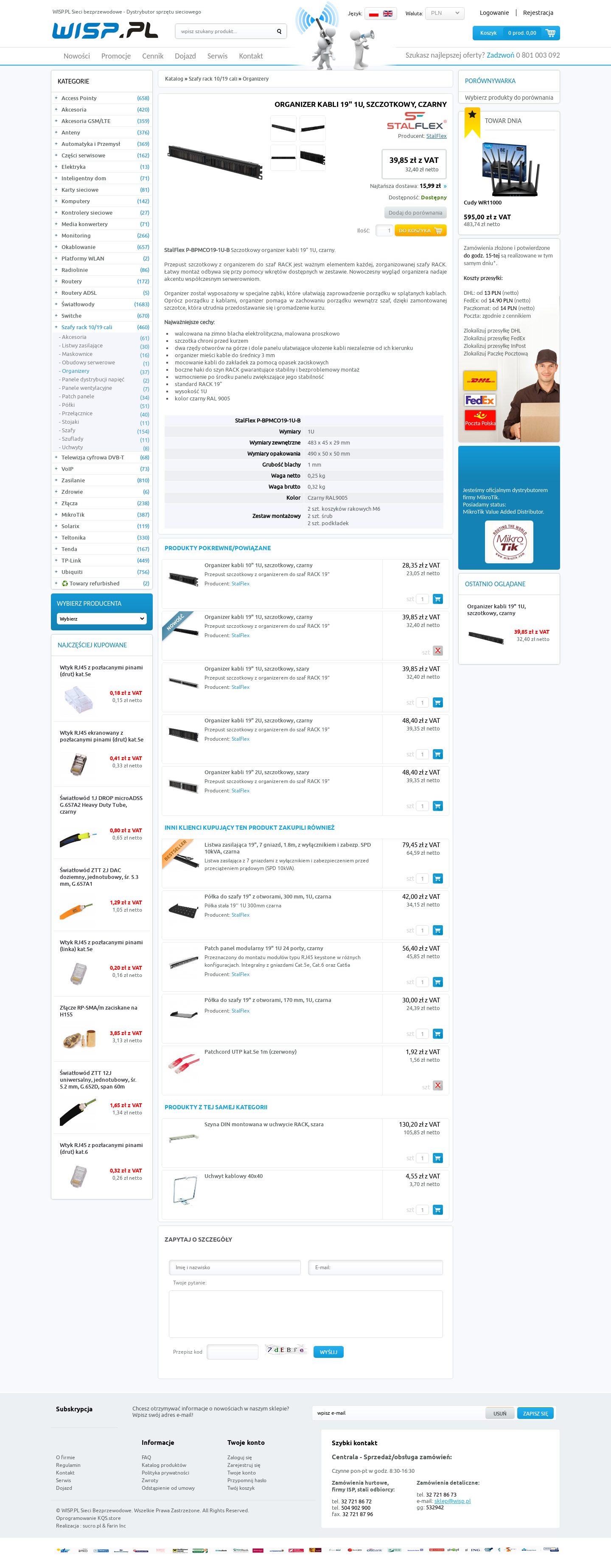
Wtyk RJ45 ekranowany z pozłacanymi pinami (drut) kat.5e (101, 736)
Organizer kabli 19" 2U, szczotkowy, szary (257, 772)
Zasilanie (105, 480)
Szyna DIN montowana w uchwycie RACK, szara (264, 1124)
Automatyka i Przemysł (105, 143)
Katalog (174, 79)
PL (374, 13)
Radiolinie (105, 269)
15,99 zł (430, 186)
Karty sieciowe (105, 189)
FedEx (480, 400)
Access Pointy (105, 98)
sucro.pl (92, 1525)
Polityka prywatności (165, 1472)
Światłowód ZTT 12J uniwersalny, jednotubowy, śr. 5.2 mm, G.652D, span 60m (98, 1079)
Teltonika (105, 537)
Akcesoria (105, 109)
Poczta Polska (480, 420)
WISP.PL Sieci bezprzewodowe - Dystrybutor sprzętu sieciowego (127, 11)
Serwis (217, 56)
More (137, 712)
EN (388, 13)
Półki (105, 405)
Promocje (116, 56)
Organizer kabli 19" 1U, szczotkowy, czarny (259, 616)
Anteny (105, 132)
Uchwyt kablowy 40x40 (234, 1175)
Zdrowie (105, 491)
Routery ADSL (105, 292)
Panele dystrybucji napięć (105, 379)
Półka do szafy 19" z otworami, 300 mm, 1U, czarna (268, 896)
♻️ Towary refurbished (105, 583)
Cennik (153, 56)
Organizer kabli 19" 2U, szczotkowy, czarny (259, 720)
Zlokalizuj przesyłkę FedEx (494, 338)
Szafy (105, 430)
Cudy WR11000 (483, 202)
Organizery (105, 371)
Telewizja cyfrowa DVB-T (105, 457)
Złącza (105, 503)
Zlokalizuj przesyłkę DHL (492, 330)
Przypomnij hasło (246, 1480)
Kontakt (251, 56)
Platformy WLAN (105, 258)
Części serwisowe (105, 155)
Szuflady (105, 439)
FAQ (146, 1457)
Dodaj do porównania (416, 212)
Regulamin (68, 1465)
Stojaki (105, 422)
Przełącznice (105, 413)
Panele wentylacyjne (105, 388)
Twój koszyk (241, 1488)
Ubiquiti (105, 571)
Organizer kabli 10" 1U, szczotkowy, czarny (259, 565)
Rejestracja (538, 12)
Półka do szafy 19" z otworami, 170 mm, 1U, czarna (268, 999)
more (546, 220)
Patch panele (105, 396)
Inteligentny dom (105, 178)
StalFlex (436, 135)
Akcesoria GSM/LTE (105, 121)
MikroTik (105, 514)
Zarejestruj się (244, 1465)
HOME (55, 55)
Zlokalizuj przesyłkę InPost (495, 346)
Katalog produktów (164, 1465)
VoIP (105, 468)
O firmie (65, 1457)
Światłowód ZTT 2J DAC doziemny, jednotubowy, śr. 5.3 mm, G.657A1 (99, 877)
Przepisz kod (187, 1352)
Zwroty (150, 1480)
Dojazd (185, 56)
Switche (105, 315)
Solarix (105, 526)
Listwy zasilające (105, 346)
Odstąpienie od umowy (168, 1488)
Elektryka (105, 166)
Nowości (77, 56)
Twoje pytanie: (190, 1282)
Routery (105, 281)
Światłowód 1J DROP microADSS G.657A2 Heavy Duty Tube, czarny (101, 805)
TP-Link (105, 560)
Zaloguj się (239, 1457)
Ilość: (363, 230)
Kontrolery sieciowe (105, 212)
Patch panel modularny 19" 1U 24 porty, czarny (264, 948)
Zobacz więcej (528, 1518)
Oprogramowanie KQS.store (88, 1518)
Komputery (105, 201)
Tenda (105, 549)
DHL (480, 380)
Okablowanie (105, 246)
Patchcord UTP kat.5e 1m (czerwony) (251, 1051)
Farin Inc (116, 1525)
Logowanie (494, 12)
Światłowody (105, 304)
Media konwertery (105, 224)
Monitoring (105, 235)
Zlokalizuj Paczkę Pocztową (496, 353)
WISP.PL (105, 30)
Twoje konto (241, 1472)
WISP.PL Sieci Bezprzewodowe (97, 1510)
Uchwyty (105, 447)
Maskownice (105, 354)
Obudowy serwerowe (105, 363)
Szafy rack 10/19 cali (105, 327)
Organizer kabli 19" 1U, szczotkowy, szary (257, 668)
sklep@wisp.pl (452, 1500)
